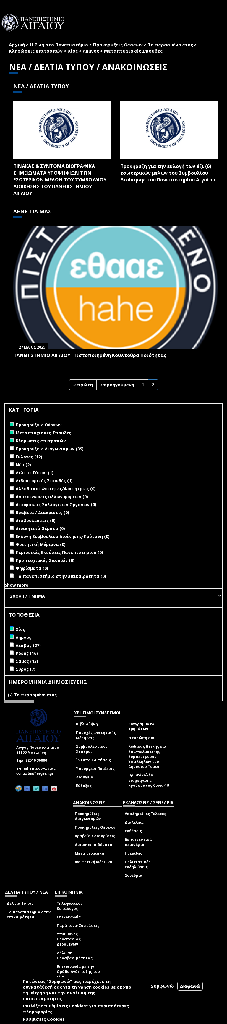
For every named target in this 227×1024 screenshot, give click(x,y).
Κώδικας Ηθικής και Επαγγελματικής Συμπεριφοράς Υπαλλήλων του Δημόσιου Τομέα (147, 756)
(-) (11, 695)
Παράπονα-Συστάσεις (78, 925)
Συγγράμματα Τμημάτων (141, 727)
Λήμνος (91, 51)
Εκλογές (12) (29, 456)
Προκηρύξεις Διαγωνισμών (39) (50, 449)
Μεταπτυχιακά (89, 853)
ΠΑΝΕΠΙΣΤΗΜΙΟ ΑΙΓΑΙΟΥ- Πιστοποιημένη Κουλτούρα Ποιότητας (89, 355)
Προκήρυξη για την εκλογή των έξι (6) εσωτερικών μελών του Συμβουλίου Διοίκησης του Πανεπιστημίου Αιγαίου (167, 173)
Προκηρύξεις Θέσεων (118, 45)
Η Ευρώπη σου (141, 737)
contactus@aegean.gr (36, 773)
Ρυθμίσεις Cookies (44, 1019)
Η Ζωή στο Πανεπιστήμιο (59, 45)
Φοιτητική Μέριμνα (93, 861)
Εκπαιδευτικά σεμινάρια (138, 842)
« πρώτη (83, 384)
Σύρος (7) (25, 669)
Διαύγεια (84, 777)
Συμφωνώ (162, 986)
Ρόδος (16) (27, 653)
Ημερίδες (133, 853)
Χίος (73, 51)
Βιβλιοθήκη (87, 724)
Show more (16, 585)
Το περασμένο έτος (170, 45)
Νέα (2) (23, 464)
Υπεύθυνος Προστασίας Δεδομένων (69, 939)
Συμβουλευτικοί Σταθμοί (91, 749)
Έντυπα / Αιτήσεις (93, 760)
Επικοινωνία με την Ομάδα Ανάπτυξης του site (78, 971)
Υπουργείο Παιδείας (95, 768)
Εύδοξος (84, 785)
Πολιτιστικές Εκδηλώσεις (137, 864)
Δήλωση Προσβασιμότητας (75, 956)
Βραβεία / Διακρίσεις (95, 835)
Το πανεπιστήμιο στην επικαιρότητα (29, 915)
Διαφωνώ (190, 986)
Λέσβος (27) (28, 645)
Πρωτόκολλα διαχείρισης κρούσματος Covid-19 (148, 780)
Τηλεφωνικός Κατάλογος (69, 906)
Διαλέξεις (134, 822)
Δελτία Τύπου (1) (34, 472)
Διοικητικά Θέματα (93, 844)
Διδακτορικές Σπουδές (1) (44, 480)
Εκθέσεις (133, 830)
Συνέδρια (133, 875)
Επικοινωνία (69, 917)
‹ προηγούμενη (117, 384)
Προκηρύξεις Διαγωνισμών (88, 816)
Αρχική (17, 45)
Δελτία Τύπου (20, 903)
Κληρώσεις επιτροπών (36, 51)
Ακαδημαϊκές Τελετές (145, 813)
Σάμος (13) (27, 661)
